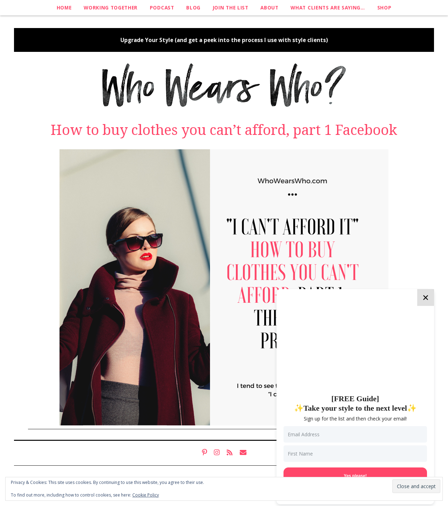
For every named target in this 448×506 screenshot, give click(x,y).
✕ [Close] (425, 297)
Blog (193, 7)
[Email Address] (355, 434)
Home (64, 7)
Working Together (111, 7)
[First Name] (355, 453)
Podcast (162, 7)
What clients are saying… (327, 7)
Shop (384, 7)
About (269, 7)
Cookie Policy (145, 495)
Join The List (230, 7)
